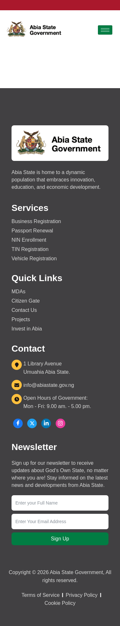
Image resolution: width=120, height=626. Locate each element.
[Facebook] (18, 423)
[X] (32, 423)
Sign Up (60, 538)
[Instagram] (60, 423)
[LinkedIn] (46, 423)
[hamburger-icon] (105, 30)
